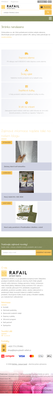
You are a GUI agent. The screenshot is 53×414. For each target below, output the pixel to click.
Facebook (5, 336)
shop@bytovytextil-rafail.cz (19, 350)
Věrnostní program (9, 319)
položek (45, 7)
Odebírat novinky (43, 252)
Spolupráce (7, 325)
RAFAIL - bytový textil (19, 364)
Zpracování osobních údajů (12, 313)
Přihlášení (4, 2)
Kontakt (5, 307)
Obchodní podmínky (10, 310)
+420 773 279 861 (15, 346)
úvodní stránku (6, 37)
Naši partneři (7, 322)
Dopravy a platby (9, 316)
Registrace (14, 2)
